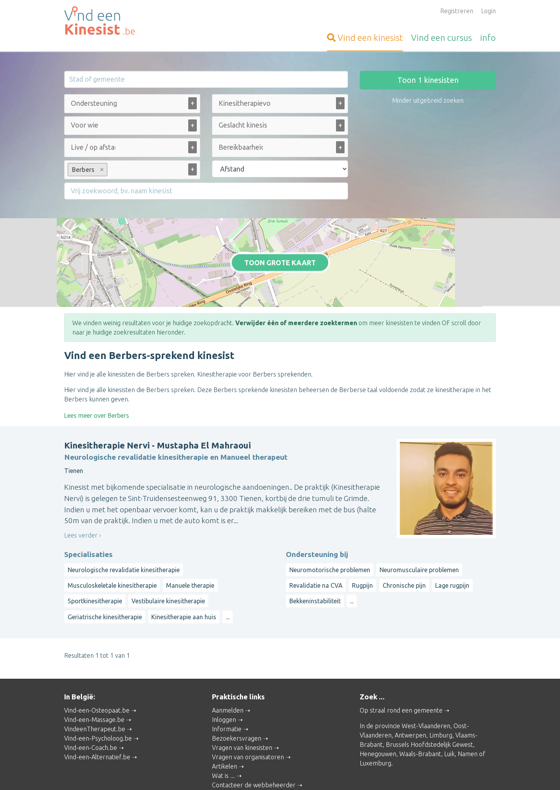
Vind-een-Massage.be (94, 686)
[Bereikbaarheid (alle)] (240, 147)
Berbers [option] (87, 169)
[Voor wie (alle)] (85, 125)
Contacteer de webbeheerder (254, 752)
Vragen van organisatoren (248, 724)
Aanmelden (227, 677)
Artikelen (224, 733)
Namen (468, 721)
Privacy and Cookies (276, 773)
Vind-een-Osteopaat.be (97, 677)
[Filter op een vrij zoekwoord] (206, 191)
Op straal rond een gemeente (401, 677)
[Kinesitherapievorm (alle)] (244, 103)
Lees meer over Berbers (96, 382)
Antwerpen (410, 702)
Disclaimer (318, 773)
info (488, 37)
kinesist (365, 37)
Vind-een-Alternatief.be (97, 724)
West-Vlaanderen (426, 693)
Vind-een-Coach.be (90, 714)
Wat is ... (223, 742)
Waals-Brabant (420, 721)
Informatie (227, 696)
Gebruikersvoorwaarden (365, 773)
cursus (441, 37)
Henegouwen (378, 721)
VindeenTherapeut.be (94, 696)
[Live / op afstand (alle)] (93, 147)
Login (488, 10)
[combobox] (132, 105)
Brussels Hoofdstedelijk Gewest (429, 711)
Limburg (440, 702)
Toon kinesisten (427, 79)
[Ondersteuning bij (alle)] (95, 103)
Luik (449, 721)
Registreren (456, 10)
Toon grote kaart (280, 246)
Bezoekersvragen (236, 705)
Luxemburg (375, 730)
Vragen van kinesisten (242, 714)
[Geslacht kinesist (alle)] (242, 125)
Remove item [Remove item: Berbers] (102, 169)
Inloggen (224, 686)
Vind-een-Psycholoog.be (98, 705)
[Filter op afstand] (280, 168)
